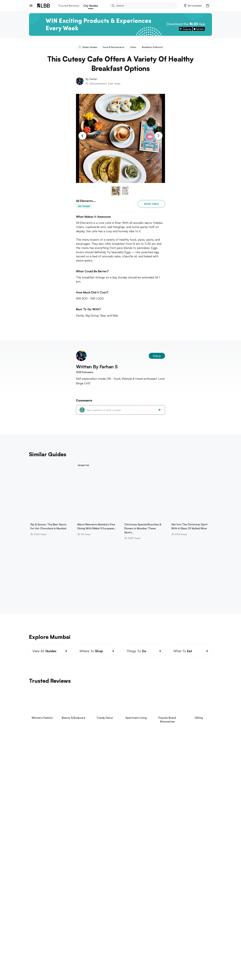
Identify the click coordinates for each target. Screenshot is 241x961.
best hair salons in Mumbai (84, 939)
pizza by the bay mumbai (151, 949)
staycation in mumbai (85, 943)
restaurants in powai (40, 936)
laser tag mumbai (74, 946)
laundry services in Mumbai (131, 936)
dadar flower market (132, 946)
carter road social (179, 949)
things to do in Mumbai (91, 949)
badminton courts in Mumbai (170, 939)
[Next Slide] (158, 136)
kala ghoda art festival (116, 939)
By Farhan (91, 79)
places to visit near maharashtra (56, 949)
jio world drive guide (53, 939)
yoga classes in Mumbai (69, 936)
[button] (193, 5)
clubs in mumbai (160, 936)
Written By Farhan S (97, 366)
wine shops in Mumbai (120, 949)
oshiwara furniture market (102, 946)
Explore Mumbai (39, 931)
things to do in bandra (57, 943)
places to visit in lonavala (162, 946)
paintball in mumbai (135, 943)
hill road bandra (141, 939)
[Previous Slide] (82, 136)
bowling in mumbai (111, 943)
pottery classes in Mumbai (164, 943)
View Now (51, 780)
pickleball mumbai (51, 946)
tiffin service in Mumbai (100, 936)
